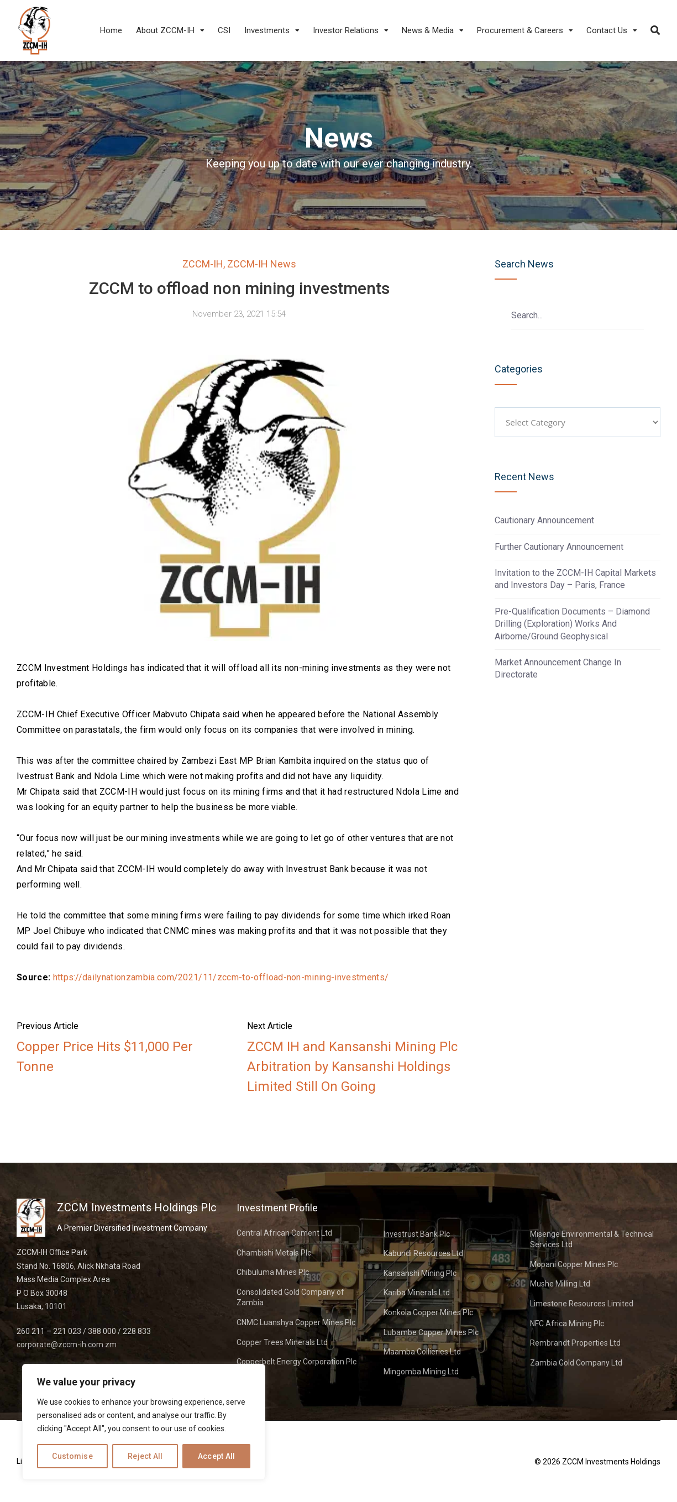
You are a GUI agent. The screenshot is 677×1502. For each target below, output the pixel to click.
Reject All (145, 1456)
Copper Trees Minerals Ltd (282, 1342)
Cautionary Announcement (544, 520)
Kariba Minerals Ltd (417, 1292)
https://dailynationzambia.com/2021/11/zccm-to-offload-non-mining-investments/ (221, 977)
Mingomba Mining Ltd (421, 1371)
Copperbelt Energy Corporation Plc (296, 1361)
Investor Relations (346, 30)
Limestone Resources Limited (581, 1303)
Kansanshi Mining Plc (420, 1273)
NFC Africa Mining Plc (567, 1323)
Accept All (216, 1456)
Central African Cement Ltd (284, 1232)
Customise (72, 1456)
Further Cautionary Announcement (559, 547)
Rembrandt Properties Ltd (575, 1342)
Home (111, 30)
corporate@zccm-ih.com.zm (67, 1344)
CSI (224, 30)
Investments (267, 30)
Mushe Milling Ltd (560, 1283)
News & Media (428, 30)
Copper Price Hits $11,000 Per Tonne (105, 1056)
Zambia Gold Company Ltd (576, 1362)
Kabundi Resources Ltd (423, 1253)
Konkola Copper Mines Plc (428, 1312)
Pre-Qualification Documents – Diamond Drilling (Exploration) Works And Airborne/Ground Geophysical (572, 624)
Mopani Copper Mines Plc (574, 1264)
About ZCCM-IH (165, 30)
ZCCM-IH (202, 264)
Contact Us (606, 30)
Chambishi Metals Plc (274, 1252)
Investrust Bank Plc (417, 1234)
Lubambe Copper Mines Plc (431, 1332)
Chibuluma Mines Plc (273, 1272)
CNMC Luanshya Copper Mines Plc (296, 1322)
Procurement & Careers (520, 30)
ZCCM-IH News (261, 264)
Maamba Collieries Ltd (422, 1351)
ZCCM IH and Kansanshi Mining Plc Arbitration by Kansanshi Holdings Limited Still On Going (352, 1066)
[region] (143, 1422)
